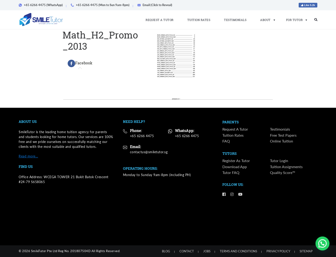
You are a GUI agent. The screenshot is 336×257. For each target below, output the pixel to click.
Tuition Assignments (286, 167)
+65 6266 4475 (142, 136)
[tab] (80, 63)
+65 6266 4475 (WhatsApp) (42, 5)
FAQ (226, 141)
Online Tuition (281, 141)
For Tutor (295, 20)
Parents (230, 122)
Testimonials (235, 20)
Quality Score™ (282, 172)
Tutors (229, 154)
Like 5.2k (308, 5)
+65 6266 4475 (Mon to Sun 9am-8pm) (102, 5)
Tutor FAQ (230, 172)
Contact (186, 251)
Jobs (206, 251)
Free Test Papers (283, 135)
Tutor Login (279, 161)
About (266, 20)
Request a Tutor (160, 20)
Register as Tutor (236, 161)
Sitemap (306, 251)
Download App (234, 167)
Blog (166, 251)
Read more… (28, 156)
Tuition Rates (198, 20)
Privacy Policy (278, 251)
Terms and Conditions (238, 251)
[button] (322, 243)
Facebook (80, 63)
